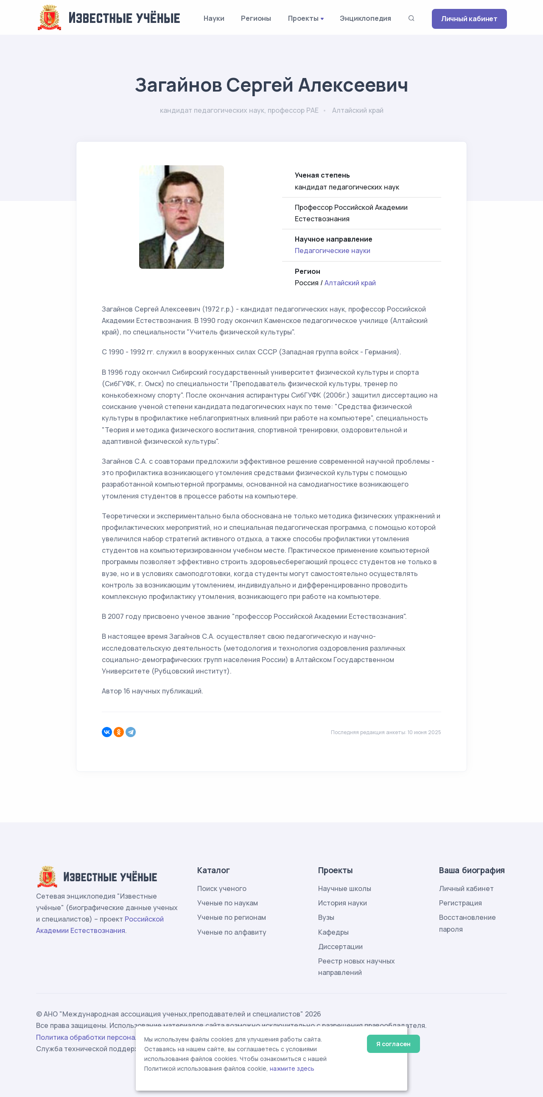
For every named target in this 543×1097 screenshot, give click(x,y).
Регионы (256, 18)
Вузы (326, 917)
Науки (214, 18)
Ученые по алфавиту (231, 932)
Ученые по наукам (227, 903)
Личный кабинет (469, 18)
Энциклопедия (365, 18)
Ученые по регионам (231, 917)
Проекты (303, 18)
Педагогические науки (332, 250)
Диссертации (340, 946)
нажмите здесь (292, 1068)
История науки (342, 903)
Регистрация (460, 903)
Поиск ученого (221, 888)
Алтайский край (350, 282)
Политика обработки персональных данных (109, 1037)
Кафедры (333, 932)
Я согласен (393, 1044)
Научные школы (344, 888)
